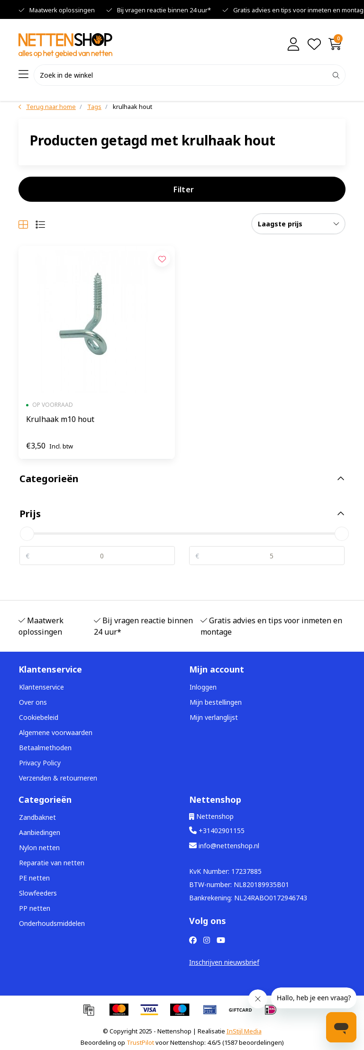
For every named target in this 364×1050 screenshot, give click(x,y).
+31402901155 (217, 830)
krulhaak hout (132, 106)
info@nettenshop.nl (224, 845)
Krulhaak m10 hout (60, 419)
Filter (183, 189)
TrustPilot (140, 1042)
